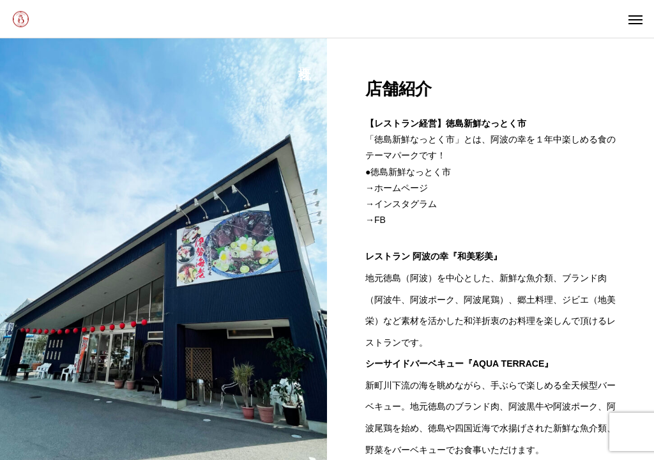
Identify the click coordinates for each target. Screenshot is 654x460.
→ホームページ (396, 188)
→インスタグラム (401, 204)
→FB (375, 220)
